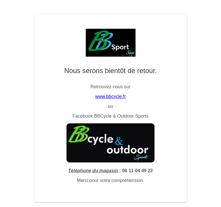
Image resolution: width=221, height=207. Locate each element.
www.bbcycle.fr (110, 96)
